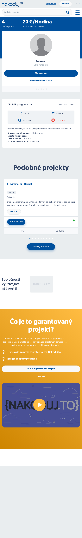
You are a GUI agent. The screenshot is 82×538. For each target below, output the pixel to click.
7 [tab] (46, 238)
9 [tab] (52, 238)
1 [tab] (29, 238)
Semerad (41, 61)
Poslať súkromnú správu (41, 81)
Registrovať (51, 4)
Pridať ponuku (16, 222)
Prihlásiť (65, 4)
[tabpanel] (41, 206)
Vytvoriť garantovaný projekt (41, 369)
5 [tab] (41, 238)
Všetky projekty (41, 247)
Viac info (14, 212)
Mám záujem (41, 73)
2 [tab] (32, 238)
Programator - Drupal (19, 184)
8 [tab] (49, 238)
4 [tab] (38, 238)
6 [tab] (43, 238)
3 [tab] (35, 238)
